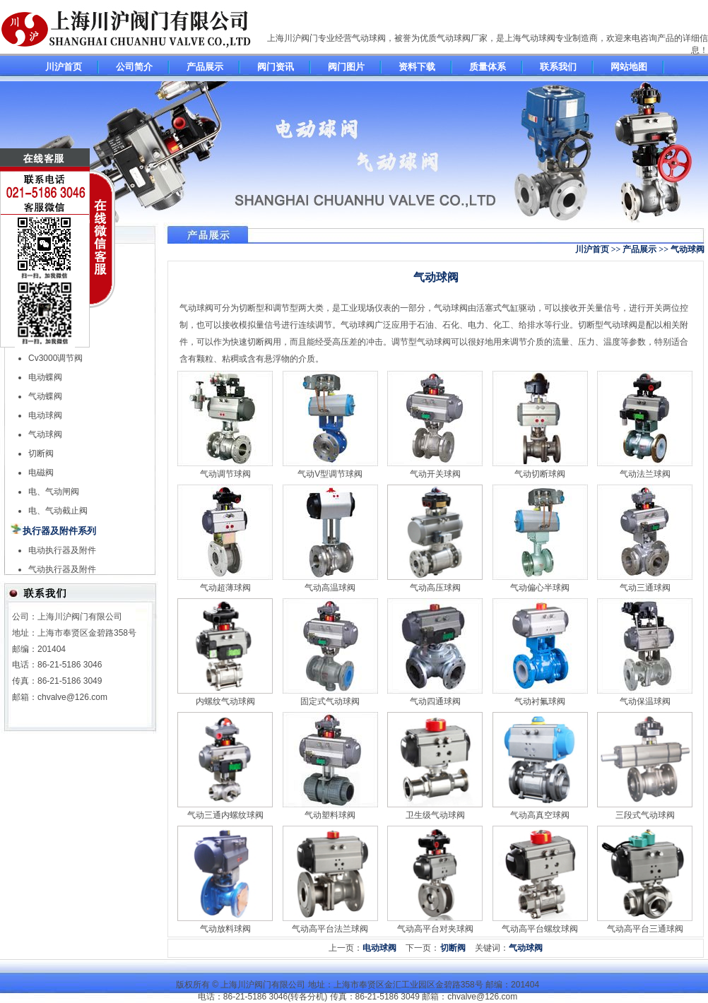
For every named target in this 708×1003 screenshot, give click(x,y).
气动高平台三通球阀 (645, 929)
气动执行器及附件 (62, 569)
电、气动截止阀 (58, 511)
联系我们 (558, 66)
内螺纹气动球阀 (225, 701)
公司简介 (134, 66)
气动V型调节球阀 (329, 474)
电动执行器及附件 (62, 550)
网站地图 (628, 66)
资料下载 (417, 66)
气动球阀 (45, 434)
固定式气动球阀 (330, 701)
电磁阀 (41, 472)
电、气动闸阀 (53, 492)
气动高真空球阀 (540, 815)
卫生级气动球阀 (435, 815)
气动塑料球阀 (330, 815)
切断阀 (41, 453)
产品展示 (205, 66)
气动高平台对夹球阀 (435, 929)
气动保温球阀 (645, 701)
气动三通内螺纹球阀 (225, 815)
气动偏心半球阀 (540, 588)
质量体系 (487, 66)
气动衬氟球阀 (539, 701)
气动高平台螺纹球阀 (540, 929)
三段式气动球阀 (645, 815)
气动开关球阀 (435, 474)
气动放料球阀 (225, 929)
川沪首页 (63, 66)
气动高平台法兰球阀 (330, 929)
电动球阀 (45, 415)
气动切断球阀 (539, 474)
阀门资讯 (275, 66)
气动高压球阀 (435, 588)
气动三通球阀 (645, 588)
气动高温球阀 (330, 588)
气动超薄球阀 (225, 588)
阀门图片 (346, 66)
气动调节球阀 (225, 474)
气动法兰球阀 (645, 474)
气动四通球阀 (435, 701)
